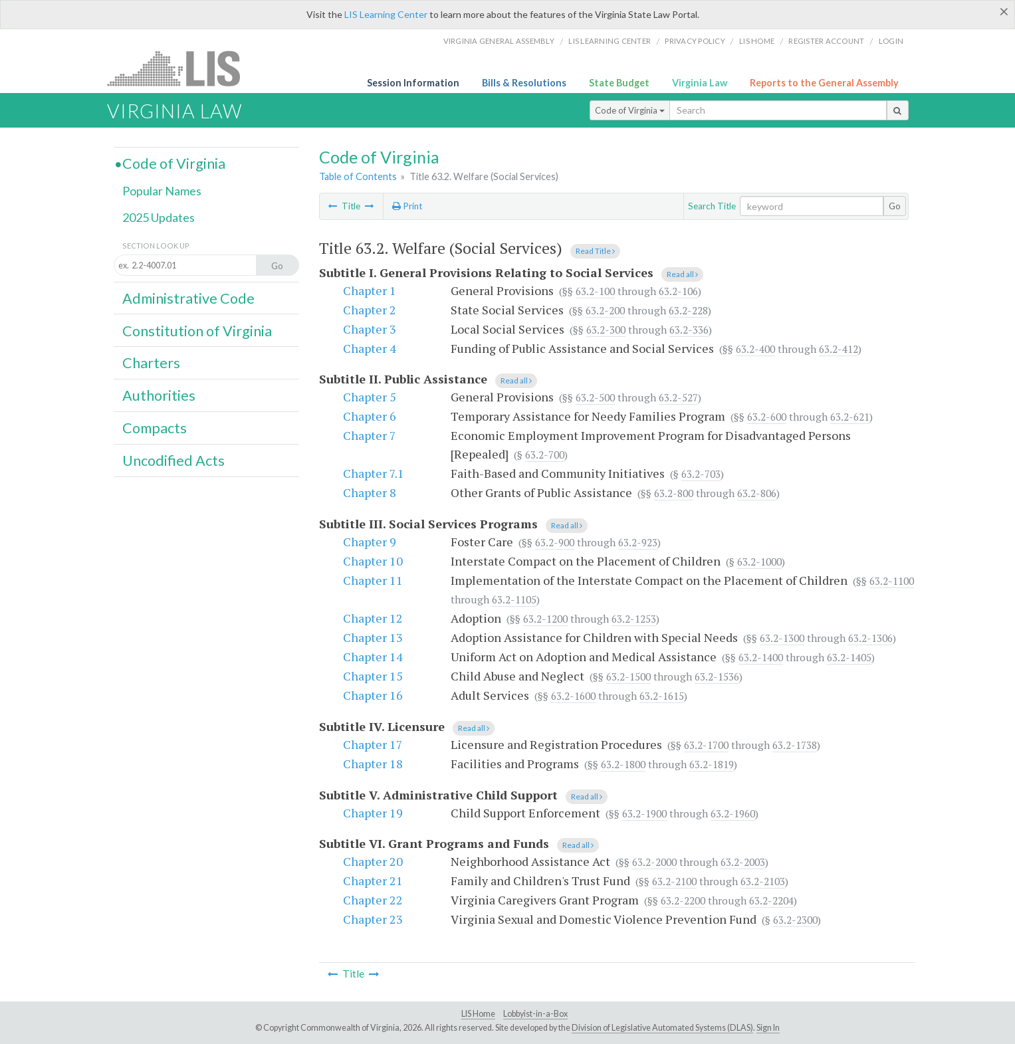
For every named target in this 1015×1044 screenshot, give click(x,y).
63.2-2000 (654, 862)
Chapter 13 (373, 637)
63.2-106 (678, 291)
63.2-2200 (683, 900)
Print (407, 206)
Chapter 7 (369, 435)
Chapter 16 (373, 695)
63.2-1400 (760, 657)
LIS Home (478, 1014)
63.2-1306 (870, 638)
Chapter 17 (373, 744)
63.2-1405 (849, 657)
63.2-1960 (733, 813)
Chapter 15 (373, 676)
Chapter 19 (373, 813)
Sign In (768, 1028)
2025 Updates (158, 217)
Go (895, 206)
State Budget (619, 82)
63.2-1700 (706, 745)
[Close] (1004, 11)
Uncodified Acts (173, 460)
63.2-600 (766, 416)
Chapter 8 (369, 492)
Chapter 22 (373, 900)
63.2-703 (701, 473)
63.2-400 (755, 349)
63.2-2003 (743, 862)
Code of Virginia (630, 110)
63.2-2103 (762, 881)
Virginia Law (699, 82)
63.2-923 (637, 542)
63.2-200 (605, 310)
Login (891, 41)
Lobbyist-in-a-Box (535, 1014)
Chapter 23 (373, 919)
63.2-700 (544, 454)
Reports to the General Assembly (824, 82)
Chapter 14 (373, 657)
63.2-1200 (545, 618)
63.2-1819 (711, 764)
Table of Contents (358, 176)
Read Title (595, 251)
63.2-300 (605, 329)
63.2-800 (673, 493)
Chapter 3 (369, 329)
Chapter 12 (373, 618)
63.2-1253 (634, 618)
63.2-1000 (759, 561)
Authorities (158, 395)
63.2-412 (838, 349)
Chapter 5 (369, 397)
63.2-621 (849, 416)
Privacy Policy (695, 41)
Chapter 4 (369, 348)
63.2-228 (688, 310)
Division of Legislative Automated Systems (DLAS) (662, 1028)
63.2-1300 (782, 638)
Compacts (154, 428)
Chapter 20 (373, 861)
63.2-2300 (795, 919)
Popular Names (161, 190)
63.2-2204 (771, 900)
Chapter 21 (373, 880)
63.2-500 (595, 397)
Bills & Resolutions (524, 82)
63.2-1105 (514, 599)
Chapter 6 (369, 416)
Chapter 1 (369, 290)
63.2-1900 (644, 813)
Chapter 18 (373, 764)
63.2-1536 (717, 676)
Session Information (413, 82)
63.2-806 (756, 493)
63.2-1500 (628, 676)
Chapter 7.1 (373, 473)
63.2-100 (595, 291)
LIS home (756, 41)
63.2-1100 (891, 580)
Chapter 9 (369, 542)
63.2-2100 (674, 881)
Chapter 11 (373, 580)
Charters (151, 362)
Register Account (826, 41)
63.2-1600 (573, 695)
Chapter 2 (369, 310)
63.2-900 (554, 542)
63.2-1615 (661, 695)
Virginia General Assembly (498, 41)
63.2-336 (689, 329)
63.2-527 (678, 397)
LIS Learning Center (385, 14)
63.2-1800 (623, 764)
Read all (682, 274)
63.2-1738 (794, 745)
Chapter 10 (373, 561)
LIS (181, 68)
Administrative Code (188, 298)
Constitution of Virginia (197, 331)
